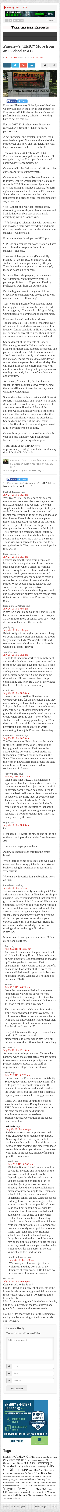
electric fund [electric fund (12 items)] (7, 1476)
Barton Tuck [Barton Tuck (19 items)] (51, 1457)
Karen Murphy (11, 57)
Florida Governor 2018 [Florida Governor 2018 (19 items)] (34, 1476)
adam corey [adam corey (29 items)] (9, 1456)
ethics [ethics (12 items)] (13, 1476)
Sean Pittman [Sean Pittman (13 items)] (7, 1496)
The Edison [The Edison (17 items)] (7, 1499)
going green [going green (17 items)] (13, 1479)
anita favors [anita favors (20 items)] (41, 1457)
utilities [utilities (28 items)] (16, 1498)
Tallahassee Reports (17, 1507)
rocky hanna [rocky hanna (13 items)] (37, 1492)
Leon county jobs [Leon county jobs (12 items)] (25, 1486)
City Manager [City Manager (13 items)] (41, 1466)
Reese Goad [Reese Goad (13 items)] (13, 1492)
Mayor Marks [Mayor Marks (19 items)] (41, 1489)
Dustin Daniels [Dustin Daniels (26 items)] (48, 1473)
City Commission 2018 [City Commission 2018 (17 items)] (36, 1460)
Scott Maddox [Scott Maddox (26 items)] (48, 1492)
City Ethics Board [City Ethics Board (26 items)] (27, 1466)
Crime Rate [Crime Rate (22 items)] (43, 1470)
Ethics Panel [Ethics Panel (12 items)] (20, 1476)
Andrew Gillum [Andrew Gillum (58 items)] (25, 1456)
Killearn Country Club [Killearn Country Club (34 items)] (39, 1479)
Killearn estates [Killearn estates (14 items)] (8, 1483)
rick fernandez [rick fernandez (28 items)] (25, 1492)
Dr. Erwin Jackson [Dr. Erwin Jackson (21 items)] (32, 1473)
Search (51, 20)
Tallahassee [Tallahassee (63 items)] (20, 1495)
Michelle (10, 1126)
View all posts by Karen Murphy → (24, 470)
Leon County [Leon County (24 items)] (21, 1482)
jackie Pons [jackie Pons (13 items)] (23, 1479)
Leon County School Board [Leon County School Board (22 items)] (43, 1485)
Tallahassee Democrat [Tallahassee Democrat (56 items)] (42, 1495)
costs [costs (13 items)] (30, 1470)
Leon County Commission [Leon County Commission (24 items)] (39, 1482)
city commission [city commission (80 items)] (15, 1460)
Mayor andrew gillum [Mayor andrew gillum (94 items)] (19, 1489)
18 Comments (37, 57)
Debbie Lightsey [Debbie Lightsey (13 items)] (18, 1473)
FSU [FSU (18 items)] (46, 1476)
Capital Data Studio (49, 1507)
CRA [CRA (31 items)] (35, 1470)
